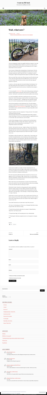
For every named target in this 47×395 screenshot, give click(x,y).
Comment (11, 249)
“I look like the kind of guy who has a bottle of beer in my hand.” (13, 339)
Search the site (5, 289)
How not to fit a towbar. (8, 317)
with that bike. (18, 91)
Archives (3, 296)
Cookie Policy (18, 393)
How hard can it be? (7, 315)
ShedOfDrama (17, 366)
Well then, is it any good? (6, 337)
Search (42, 291)
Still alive (3, 334)
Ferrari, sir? (5, 310)
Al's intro (5, 305)
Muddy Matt (9, 379)
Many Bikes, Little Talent (8, 321)
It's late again (6, 319)
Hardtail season (12, 353)
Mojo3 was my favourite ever (20, 106)
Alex (19, 33)
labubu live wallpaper (10, 366)
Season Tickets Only (7, 324)
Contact (5, 308)
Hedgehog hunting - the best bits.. (9, 312)
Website (10, 271)
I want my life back (23, 2)
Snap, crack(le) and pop (14, 372)
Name (10, 260)
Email (10, 265)
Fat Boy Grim (4, 341)
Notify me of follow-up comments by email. (17, 276)
